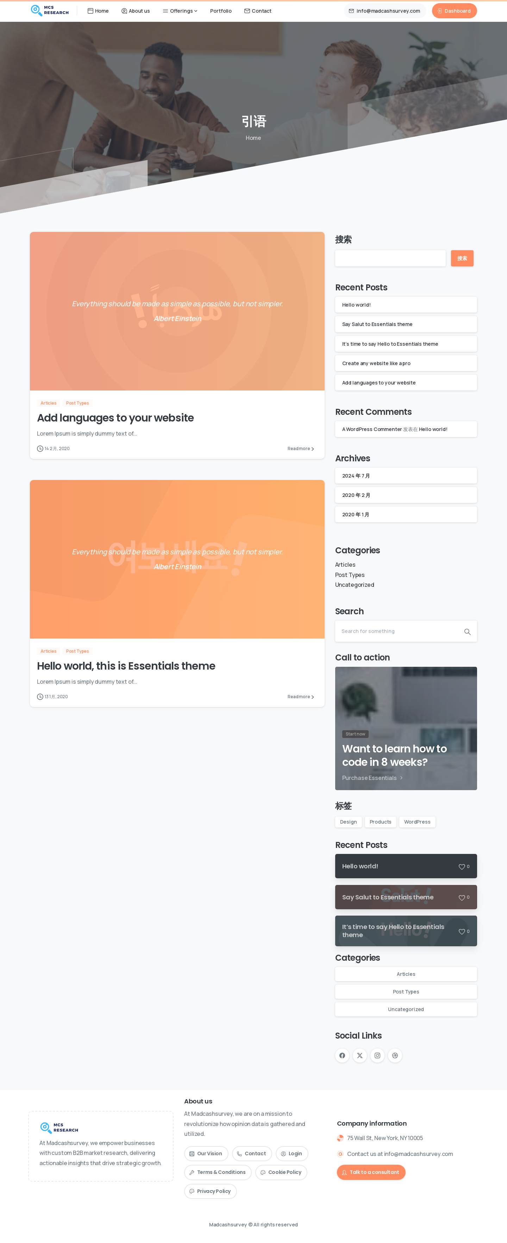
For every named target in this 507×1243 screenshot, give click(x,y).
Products (381, 821)
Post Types (350, 575)
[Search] (396, 631)
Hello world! (356, 304)
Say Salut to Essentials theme (377, 324)
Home (252, 138)
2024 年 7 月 (356, 475)
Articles (345, 564)
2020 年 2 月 (356, 495)
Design (348, 821)
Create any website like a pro (376, 363)
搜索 (343, 239)
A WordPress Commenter (372, 429)
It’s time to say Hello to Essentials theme (390, 343)
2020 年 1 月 (355, 514)
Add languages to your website (115, 418)
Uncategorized (354, 585)
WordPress (417, 821)
